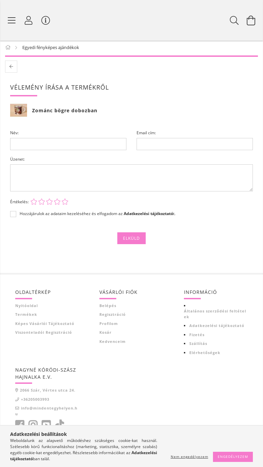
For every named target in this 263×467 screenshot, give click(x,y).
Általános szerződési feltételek (215, 315)
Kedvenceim (112, 342)
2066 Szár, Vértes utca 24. (47, 391)
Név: (14, 134)
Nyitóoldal (26, 306)
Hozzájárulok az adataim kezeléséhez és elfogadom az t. (97, 214)
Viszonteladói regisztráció (43, 333)
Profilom (108, 324)
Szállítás (198, 344)
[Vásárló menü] (45, 20)
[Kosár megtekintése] (251, 20)
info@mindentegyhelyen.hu (46, 412)
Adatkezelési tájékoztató (216, 326)
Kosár (105, 333)
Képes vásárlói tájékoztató (44, 324)
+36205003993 (35, 400)
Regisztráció (112, 315)
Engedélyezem (233, 456)
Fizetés (197, 335)
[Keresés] (234, 20)
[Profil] (28, 20)
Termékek (26, 315)
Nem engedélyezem (189, 456)
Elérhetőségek (204, 353)
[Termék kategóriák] (12, 20)
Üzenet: (17, 160)
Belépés (107, 306)
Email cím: (146, 134)
